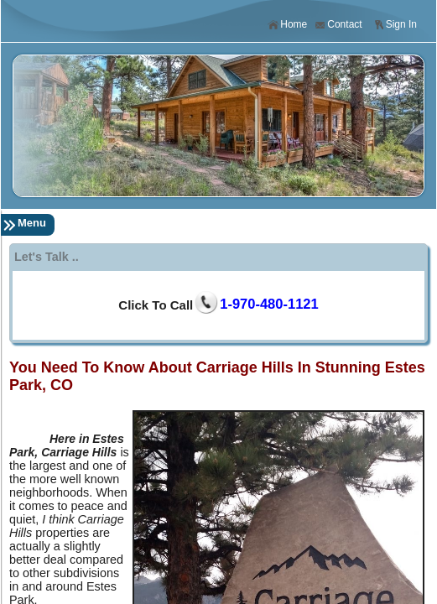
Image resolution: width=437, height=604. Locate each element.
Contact (338, 24)
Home (287, 24)
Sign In (395, 24)
